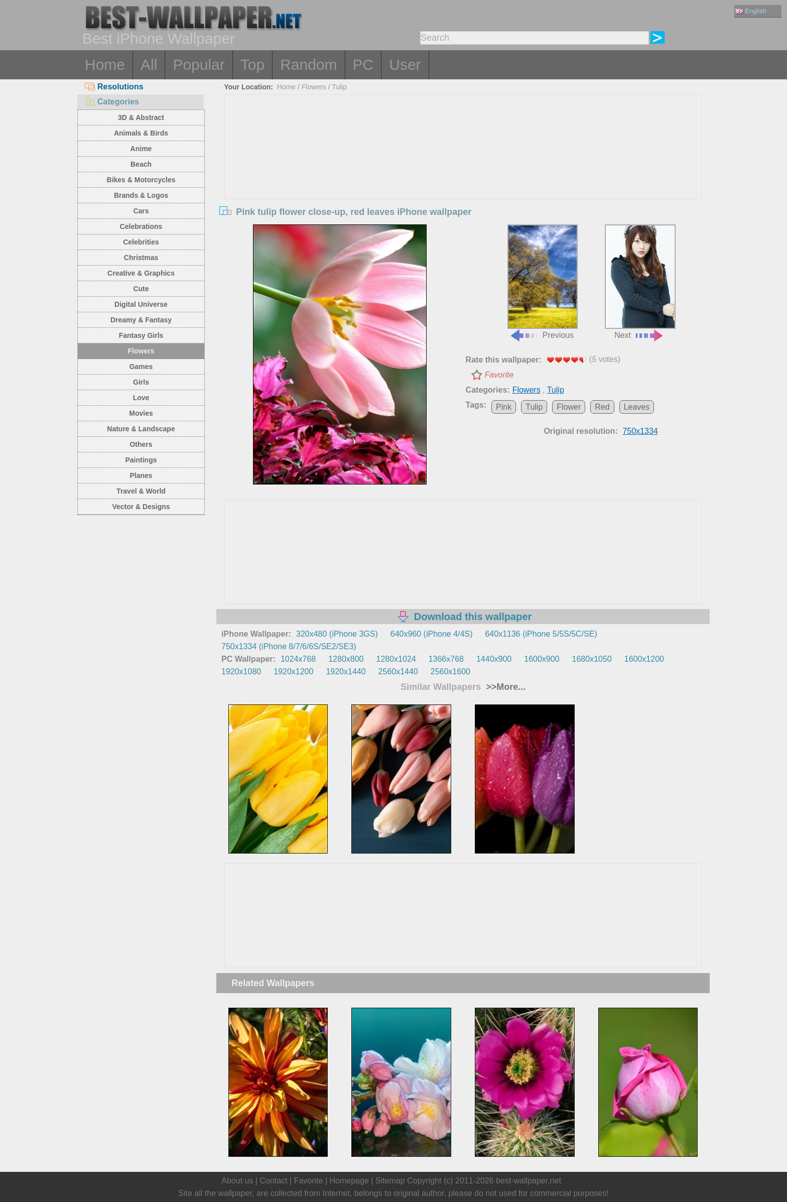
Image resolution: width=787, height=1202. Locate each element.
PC (363, 64)
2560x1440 (398, 671)
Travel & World (141, 491)
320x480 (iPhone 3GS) (337, 634)
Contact (273, 1180)
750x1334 (640, 431)
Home (105, 64)
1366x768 (446, 659)
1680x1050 (592, 659)
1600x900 (541, 659)
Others (140, 444)
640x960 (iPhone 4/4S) (431, 634)
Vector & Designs (141, 507)
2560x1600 (450, 671)
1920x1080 (241, 671)
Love (141, 398)
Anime (141, 149)
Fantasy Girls (141, 335)
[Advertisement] (463, 170)
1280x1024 (396, 659)
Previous (542, 282)
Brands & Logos (141, 195)
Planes (140, 475)
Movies (141, 413)
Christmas (141, 258)
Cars (141, 211)
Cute (141, 289)
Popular (198, 64)
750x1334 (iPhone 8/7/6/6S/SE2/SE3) (288, 646)
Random (308, 64)
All (149, 64)
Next (640, 282)
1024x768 (298, 659)
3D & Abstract (141, 117)
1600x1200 (644, 659)
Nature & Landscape (141, 429)
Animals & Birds (141, 133)
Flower (569, 407)
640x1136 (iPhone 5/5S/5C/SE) (541, 634)
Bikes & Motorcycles (141, 180)
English (750, 11)
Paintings (141, 460)
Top (252, 64)
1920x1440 (345, 671)
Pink (503, 407)
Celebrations (141, 226)
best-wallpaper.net (528, 1180)
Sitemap (390, 1180)
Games (141, 367)
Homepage (349, 1180)
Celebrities (141, 242)
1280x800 (345, 659)
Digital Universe (141, 304)
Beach (141, 164)
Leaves (637, 407)
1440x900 (493, 659)
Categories (112, 101)
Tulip (339, 87)
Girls (141, 382)
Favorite (499, 375)
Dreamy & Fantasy (141, 320)
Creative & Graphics (141, 273)
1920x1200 (293, 671)
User (405, 64)
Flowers (141, 351)
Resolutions (114, 86)
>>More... (504, 687)
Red (602, 407)
